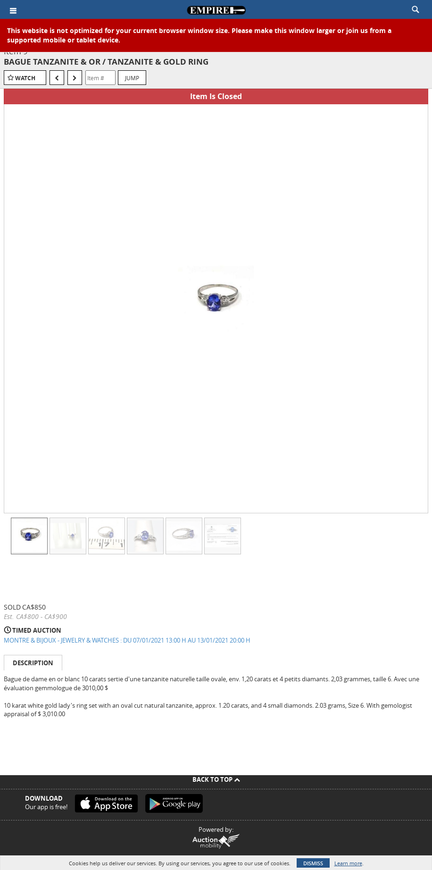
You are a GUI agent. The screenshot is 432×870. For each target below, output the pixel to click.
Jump (132, 78)
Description (33, 663)
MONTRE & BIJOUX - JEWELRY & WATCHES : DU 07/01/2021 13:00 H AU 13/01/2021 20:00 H (127, 640)
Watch (25, 78)
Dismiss (313, 863)
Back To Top (216, 779)
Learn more (348, 863)
